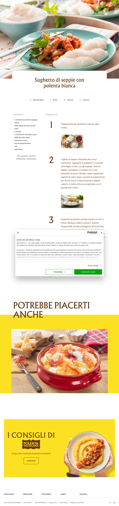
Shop (83, 5)
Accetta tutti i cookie (88, 272)
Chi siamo (43, 5)
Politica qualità (9, 494)
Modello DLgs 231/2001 (77, 502)
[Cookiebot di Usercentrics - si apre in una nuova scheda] (88, 232)
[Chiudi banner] (101, 232)
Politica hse (83, 494)
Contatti (63, 494)
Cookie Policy (63, 502)
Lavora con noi (27, 494)
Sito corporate (46, 494)
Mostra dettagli (93, 265)
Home (34, 5)
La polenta (73, 5)
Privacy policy (53, 502)
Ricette (63, 5)
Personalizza (59, 272)
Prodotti (53, 5)
